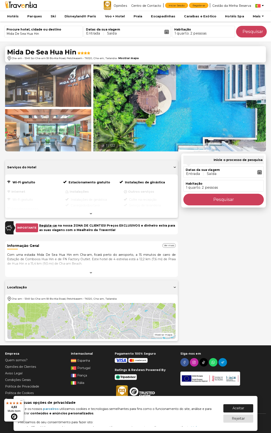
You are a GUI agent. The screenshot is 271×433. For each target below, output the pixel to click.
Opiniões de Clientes (20, 367)
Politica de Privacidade (22, 386)
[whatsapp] (213, 362)
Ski (53, 16)
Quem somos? (16, 360)
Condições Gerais (18, 380)
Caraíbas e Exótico (200, 16)
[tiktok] (204, 362)
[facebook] (185, 362)
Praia (138, 16)
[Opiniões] (120, 5)
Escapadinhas (163, 16)
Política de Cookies (19, 393)
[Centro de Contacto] (146, 5)
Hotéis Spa (234, 16)
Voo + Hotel (115, 16)
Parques (34, 16)
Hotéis (13, 16)
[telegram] (223, 362)
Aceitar (238, 406)
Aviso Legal (13, 373)
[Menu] (21, 401)
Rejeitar (238, 416)
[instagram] (194, 362)
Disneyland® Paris (80, 16)
